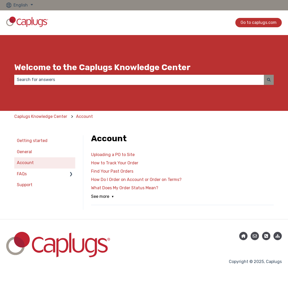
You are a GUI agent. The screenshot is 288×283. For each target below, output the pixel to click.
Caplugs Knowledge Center (40, 116)
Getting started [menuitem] (32, 140)
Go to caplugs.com (259, 22)
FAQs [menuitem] (22, 173)
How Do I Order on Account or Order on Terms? (136, 179)
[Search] (269, 80)
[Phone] (266, 236)
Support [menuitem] (24, 184)
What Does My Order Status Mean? (124, 187)
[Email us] (255, 236)
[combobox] (139, 80)
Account (84, 116)
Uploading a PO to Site (113, 154)
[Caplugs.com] (277, 236)
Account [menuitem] (25, 162)
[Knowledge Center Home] (243, 236)
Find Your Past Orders (112, 171)
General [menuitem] (24, 151)
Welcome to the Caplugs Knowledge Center (102, 67)
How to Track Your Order (114, 162)
